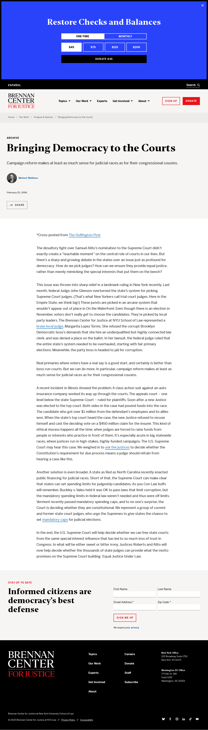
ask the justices (117, 447)
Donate (129, 663)
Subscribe (131, 682)
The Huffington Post (85, 235)
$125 (115, 47)
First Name (120, 589)
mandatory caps (55, 520)
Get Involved (121, 101)
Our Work (82, 101)
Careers (130, 654)
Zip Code (163, 602)
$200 (136, 47)
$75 (93, 47)
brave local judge (49, 326)
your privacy (132, 627)
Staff (128, 673)
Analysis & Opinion (43, 117)
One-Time (82, 36)
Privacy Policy (68, 719)
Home (11, 117)
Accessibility (86, 719)
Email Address (123, 602)
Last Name (164, 589)
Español (14, 85)
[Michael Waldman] (22, 178)
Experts (102, 101)
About (142, 101)
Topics (62, 101)
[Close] (203, 5)
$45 (71, 47)
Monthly (125, 36)
